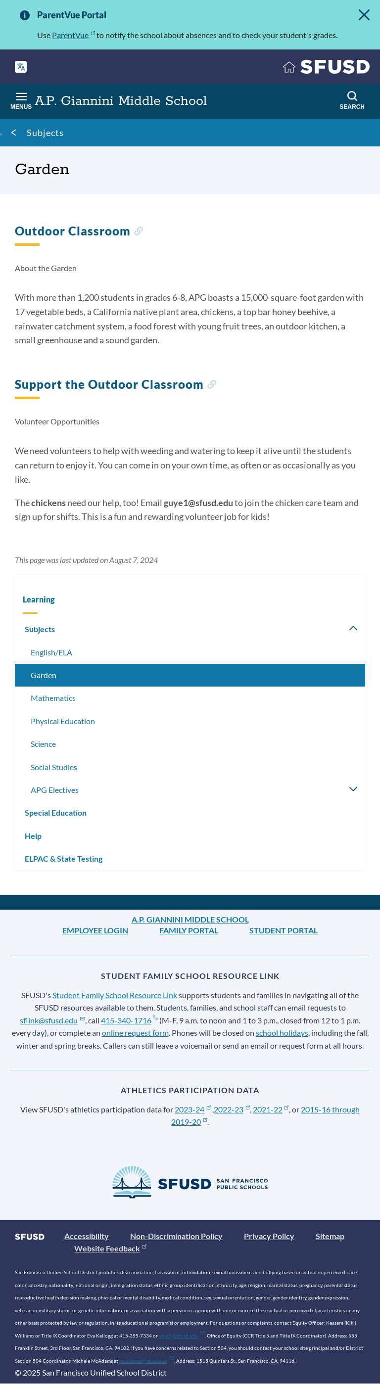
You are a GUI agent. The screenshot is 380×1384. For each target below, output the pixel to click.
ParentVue (73, 35)
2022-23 (232, 1109)
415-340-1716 (129, 1020)
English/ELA (51, 652)
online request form (135, 1032)
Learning (38, 599)
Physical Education (63, 721)
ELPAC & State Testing (63, 858)
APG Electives (55, 789)
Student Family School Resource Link (114, 995)
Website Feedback (110, 1248)
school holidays (282, 1032)
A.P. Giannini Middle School (190, 919)
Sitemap (330, 1236)
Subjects (45, 132)
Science (43, 743)
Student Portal (283, 930)
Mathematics (53, 697)
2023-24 (193, 1109)
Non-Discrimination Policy (176, 1236)
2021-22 (271, 1109)
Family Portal (188, 930)
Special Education (56, 812)
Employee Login (95, 930)
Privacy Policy (269, 1236)
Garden (43, 675)
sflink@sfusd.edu (52, 1020)
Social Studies (54, 767)
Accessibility (86, 1236)
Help (33, 835)
